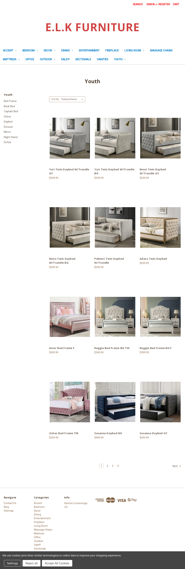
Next (177, 466)
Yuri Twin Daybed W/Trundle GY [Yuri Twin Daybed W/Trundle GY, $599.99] (69, 171)
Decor (49, 50)
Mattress (11, 59)
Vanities (102, 59)
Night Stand (11, 137)
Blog (6, 506)
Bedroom (30, 50)
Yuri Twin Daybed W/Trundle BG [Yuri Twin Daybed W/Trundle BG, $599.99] (114, 171)
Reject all (31, 563)
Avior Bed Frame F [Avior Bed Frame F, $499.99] (61, 348)
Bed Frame (10, 101)
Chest (7, 116)
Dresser (8, 126)
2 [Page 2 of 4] (107, 466)
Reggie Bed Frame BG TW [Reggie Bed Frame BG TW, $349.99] (112, 348)
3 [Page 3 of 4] (112, 466)
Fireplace (112, 50)
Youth (120, 59)
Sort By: (55, 99)
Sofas (7, 142)
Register (164, 4)
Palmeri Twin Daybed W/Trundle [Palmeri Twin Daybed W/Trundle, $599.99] (109, 261)
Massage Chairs (161, 50)
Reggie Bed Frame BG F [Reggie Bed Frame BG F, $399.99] (156, 348)
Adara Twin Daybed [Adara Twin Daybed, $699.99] (153, 258)
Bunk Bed (9, 106)
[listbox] (73, 99)
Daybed (8, 121)
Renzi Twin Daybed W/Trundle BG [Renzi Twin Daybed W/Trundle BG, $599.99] (62, 261)
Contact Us (10, 503)
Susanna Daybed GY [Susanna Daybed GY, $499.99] (153, 433)
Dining (67, 50)
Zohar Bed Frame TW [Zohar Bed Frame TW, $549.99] (64, 433)
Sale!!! (65, 59)
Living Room (134, 50)
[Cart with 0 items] (176, 4)
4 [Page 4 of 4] (118, 466)
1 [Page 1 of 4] (101, 466)
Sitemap (9, 510)
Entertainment (89, 50)
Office (29, 59)
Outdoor (47, 59)
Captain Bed (11, 111)
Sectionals (83, 59)
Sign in (151, 4)
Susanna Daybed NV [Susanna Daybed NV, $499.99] (108, 433)
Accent (10, 50)
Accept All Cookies (57, 563)
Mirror (7, 132)
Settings (12, 563)
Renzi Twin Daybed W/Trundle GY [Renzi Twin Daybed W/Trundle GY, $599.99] (153, 171)
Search (138, 4)
